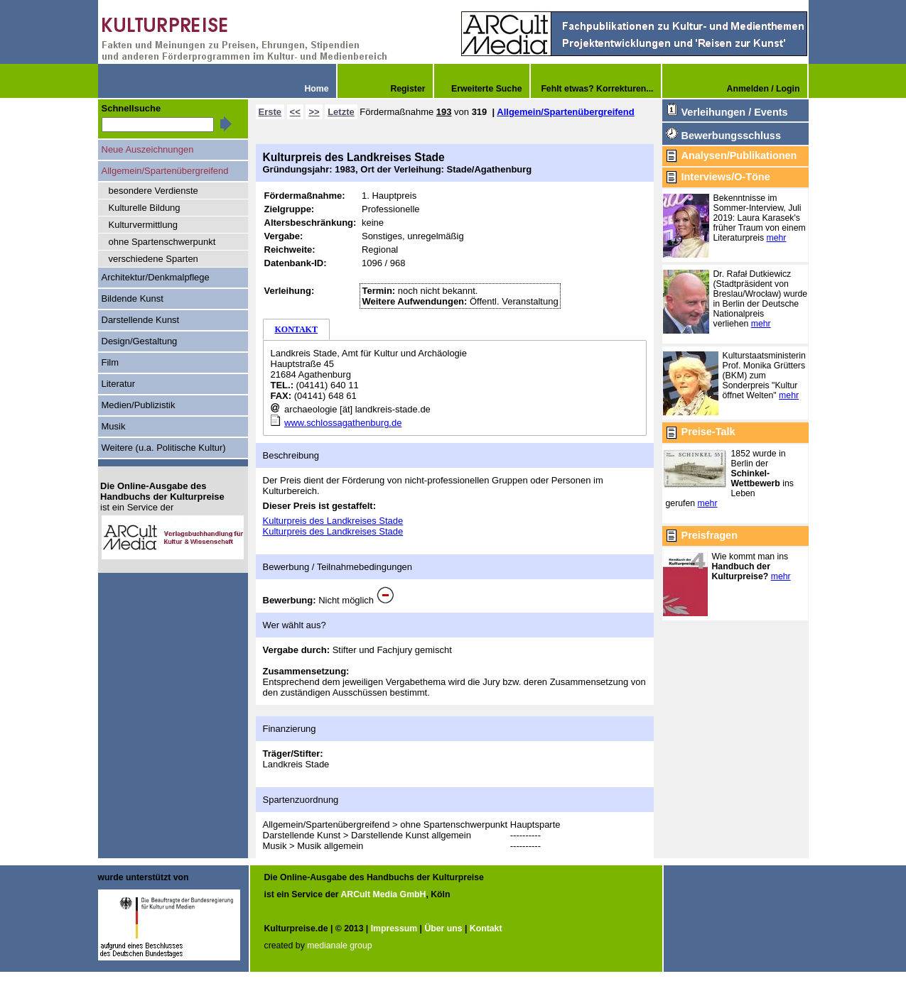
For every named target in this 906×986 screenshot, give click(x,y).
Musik (114, 426)
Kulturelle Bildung (144, 207)
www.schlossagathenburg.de (342, 422)
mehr (777, 238)
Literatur (119, 383)
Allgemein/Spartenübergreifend (565, 111)
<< (295, 111)
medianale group (339, 946)
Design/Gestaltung (140, 341)
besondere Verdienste (153, 190)
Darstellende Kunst (141, 319)
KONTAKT (296, 329)
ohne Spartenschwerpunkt (162, 241)
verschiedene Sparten (153, 258)
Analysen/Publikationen (739, 155)
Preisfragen (709, 535)
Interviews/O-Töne (725, 176)
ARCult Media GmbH (383, 894)
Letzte (341, 111)
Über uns (443, 928)
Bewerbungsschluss (731, 135)
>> (313, 111)
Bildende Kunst (132, 298)
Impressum (394, 928)
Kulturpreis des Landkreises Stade (333, 520)
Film (110, 362)
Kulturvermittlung (143, 224)
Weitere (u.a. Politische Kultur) (164, 447)
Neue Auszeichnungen (148, 149)
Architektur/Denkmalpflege (156, 277)
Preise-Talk (708, 431)
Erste (270, 111)
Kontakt (486, 928)
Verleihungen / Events (734, 112)
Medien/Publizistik (139, 405)
